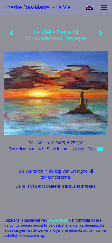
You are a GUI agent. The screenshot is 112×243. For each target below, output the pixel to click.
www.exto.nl (57, 220)
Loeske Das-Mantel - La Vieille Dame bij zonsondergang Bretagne (42, 7)
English (89, 8)
